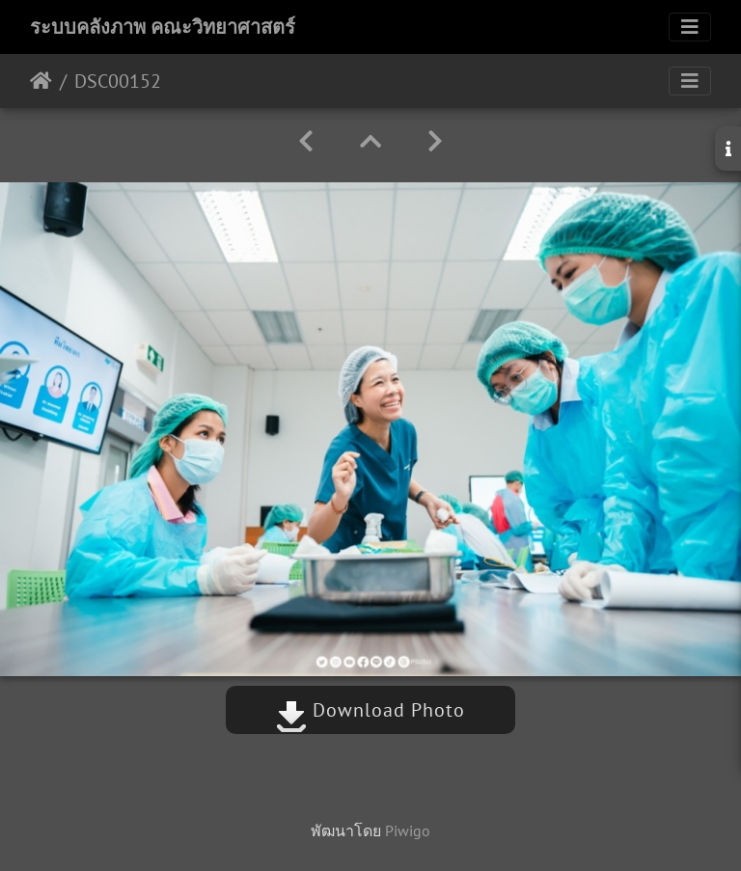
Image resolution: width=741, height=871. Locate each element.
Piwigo (407, 830)
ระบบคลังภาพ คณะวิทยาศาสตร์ (162, 27)
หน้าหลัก (41, 81)
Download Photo (370, 709)
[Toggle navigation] (690, 27)
